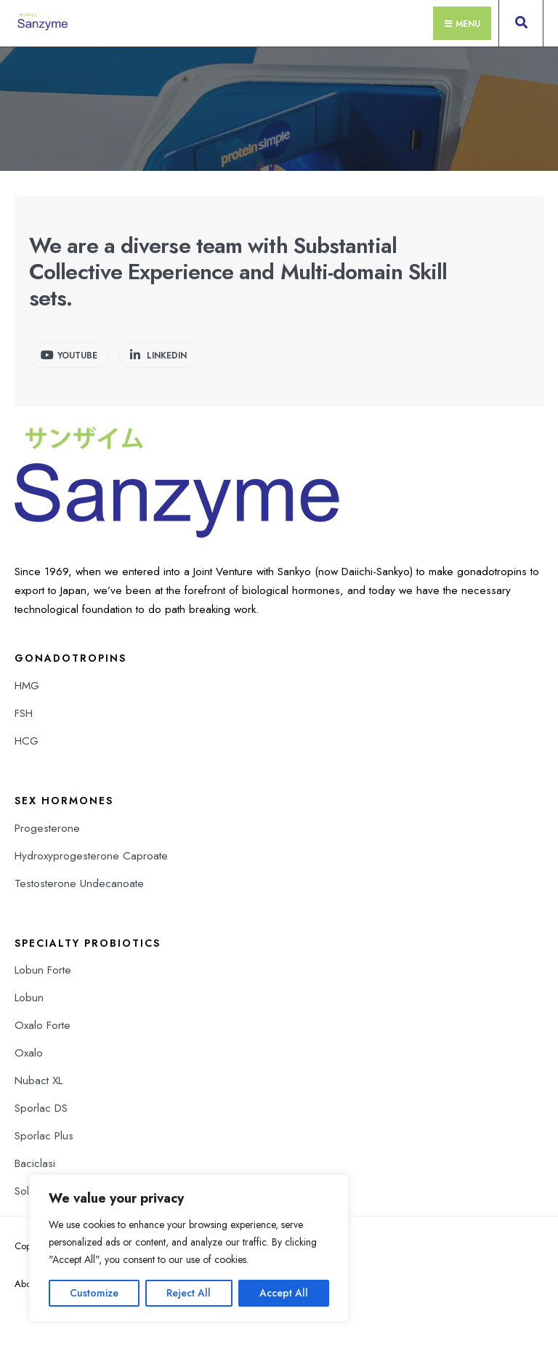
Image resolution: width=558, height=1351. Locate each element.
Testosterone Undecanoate (79, 883)
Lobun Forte (43, 970)
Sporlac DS (41, 1108)
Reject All (188, 1293)
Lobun (29, 998)
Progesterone (47, 828)
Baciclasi (35, 1163)
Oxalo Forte (42, 1025)
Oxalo (29, 1053)
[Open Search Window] (521, 26)
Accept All (283, 1293)
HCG (27, 741)
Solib (26, 1191)
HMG (27, 686)
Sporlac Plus (44, 1136)
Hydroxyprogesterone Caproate (91, 856)
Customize (94, 1293)
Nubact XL (38, 1081)
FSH (24, 713)
